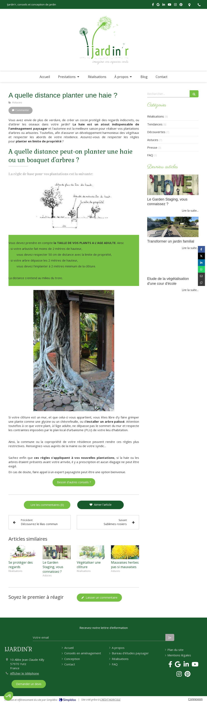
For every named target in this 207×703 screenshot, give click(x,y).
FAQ (150, 155)
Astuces (152, 140)
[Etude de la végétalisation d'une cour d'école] (173, 264)
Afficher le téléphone (24, 673)
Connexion (195, 699)
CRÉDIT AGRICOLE (110, 699)
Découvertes (156, 132)
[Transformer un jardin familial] (173, 227)
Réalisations (155, 116)
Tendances (155, 124)
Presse (152, 147)
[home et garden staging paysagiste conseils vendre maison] (173, 184)
